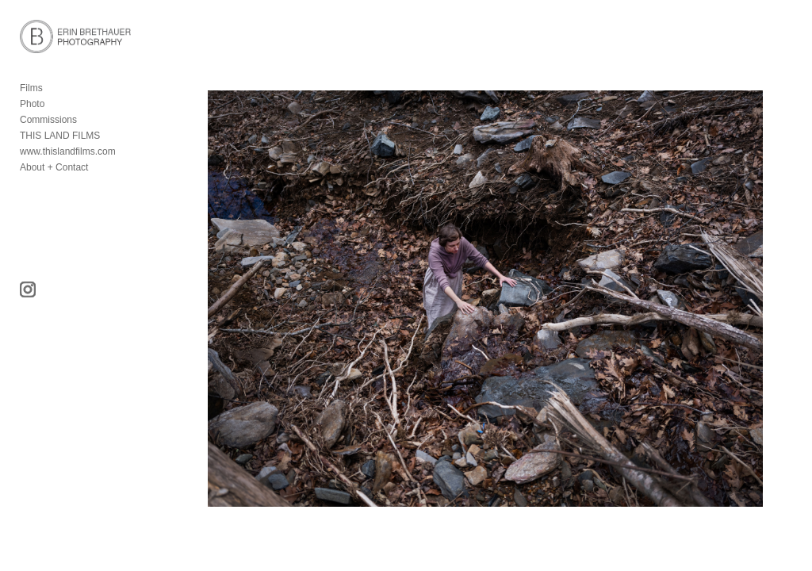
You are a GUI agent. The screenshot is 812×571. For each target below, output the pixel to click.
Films (31, 88)
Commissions (48, 119)
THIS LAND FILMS (60, 135)
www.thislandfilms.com (68, 151)
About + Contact (54, 167)
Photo (32, 103)
